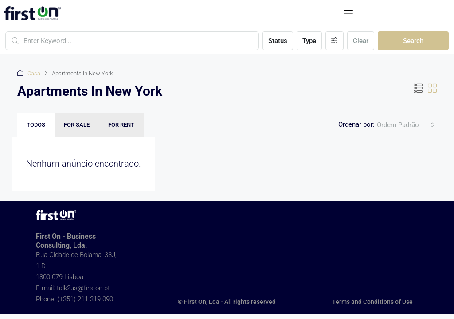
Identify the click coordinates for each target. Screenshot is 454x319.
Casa (33, 73)
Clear (360, 41)
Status (277, 41)
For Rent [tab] (121, 124)
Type (309, 41)
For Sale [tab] (77, 124)
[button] (348, 13)
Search (413, 41)
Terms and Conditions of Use (372, 301)
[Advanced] (334, 40)
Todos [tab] (36, 124)
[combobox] (406, 125)
